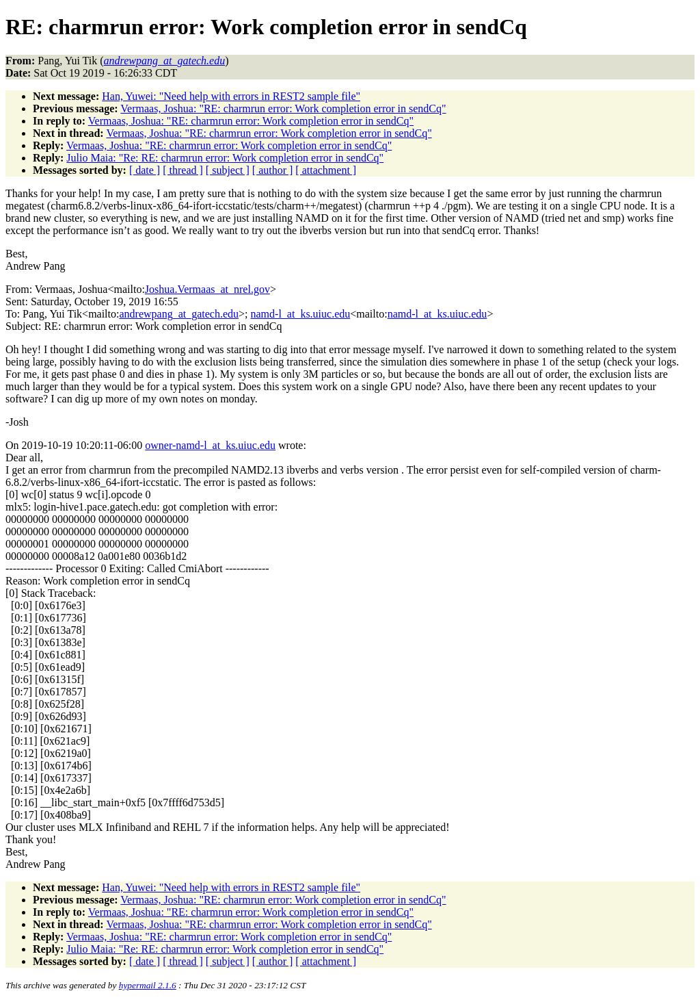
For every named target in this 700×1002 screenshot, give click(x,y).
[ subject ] (228, 170)
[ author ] (272, 170)
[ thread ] (183, 170)
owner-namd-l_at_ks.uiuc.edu (210, 445)
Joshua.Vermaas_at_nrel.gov (207, 289)
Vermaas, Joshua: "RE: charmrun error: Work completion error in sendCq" (283, 108)
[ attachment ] (325, 170)
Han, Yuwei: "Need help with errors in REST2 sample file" (231, 96)
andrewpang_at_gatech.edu (179, 314)
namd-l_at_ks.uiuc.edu (301, 314)
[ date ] (144, 170)
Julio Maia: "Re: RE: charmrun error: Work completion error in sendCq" (224, 158)
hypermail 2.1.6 (147, 985)
